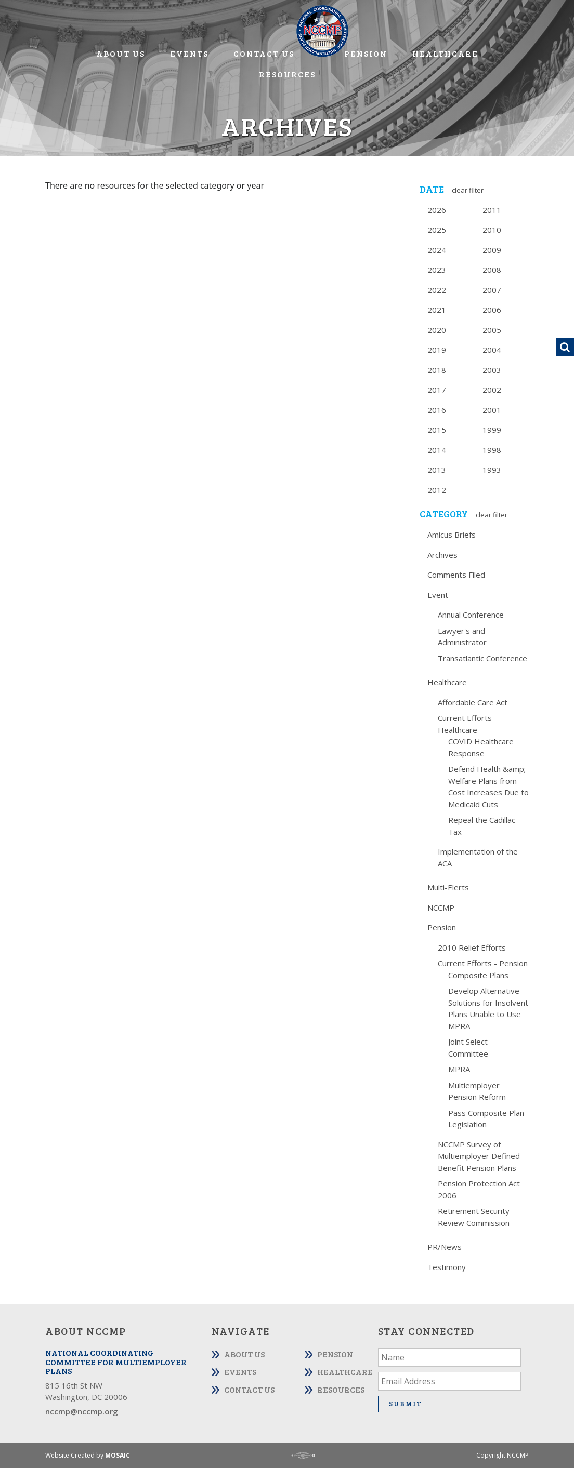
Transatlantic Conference (482, 658)
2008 (491, 269)
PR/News (444, 1247)
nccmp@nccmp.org (81, 1411)
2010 (491, 229)
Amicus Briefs (451, 534)
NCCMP (440, 907)
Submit (405, 1403)
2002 (491, 389)
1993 (491, 469)
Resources (287, 74)
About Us (120, 53)
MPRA (459, 1069)
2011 (491, 210)
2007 (491, 290)
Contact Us (263, 53)
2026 (436, 210)
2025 (436, 229)
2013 (436, 469)
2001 (491, 410)
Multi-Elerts (448, 887)
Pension (365, 53)
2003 (491, 370)
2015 (436, 429)
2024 (436, 250)
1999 (491, 429)
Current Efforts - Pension (483, 963)
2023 (436, 269)
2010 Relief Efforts (472, 947)
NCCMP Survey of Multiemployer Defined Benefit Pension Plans (479, 1156)
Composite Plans (478, 975)
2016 (436, 410)
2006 (491, 309)
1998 (491, 450)
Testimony (446, 1267)
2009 (491, 250)
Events (189, 53)
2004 (491, 349)
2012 (436, 490)
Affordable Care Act (472, 702)
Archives (442, 555)
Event (437, 595)
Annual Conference (471, 614)
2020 (436, 330)
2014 (436, 450)
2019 (436, 349)
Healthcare (445, 53)
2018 (436, 370)
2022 (436, 290)
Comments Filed (456, 574)
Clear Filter (468, 190)
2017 (436, 389)
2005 (491, 330)
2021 (436, 309)
